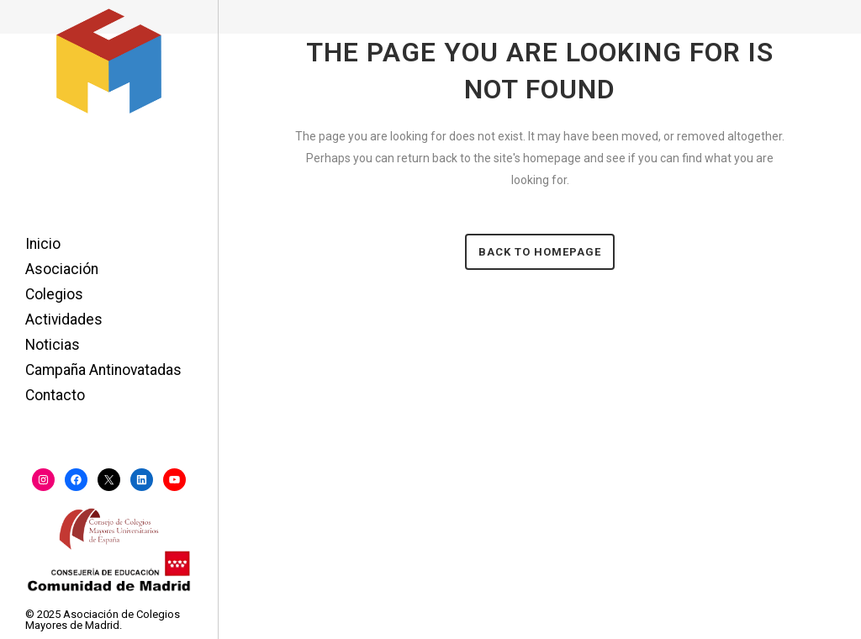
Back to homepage (539, 252)
